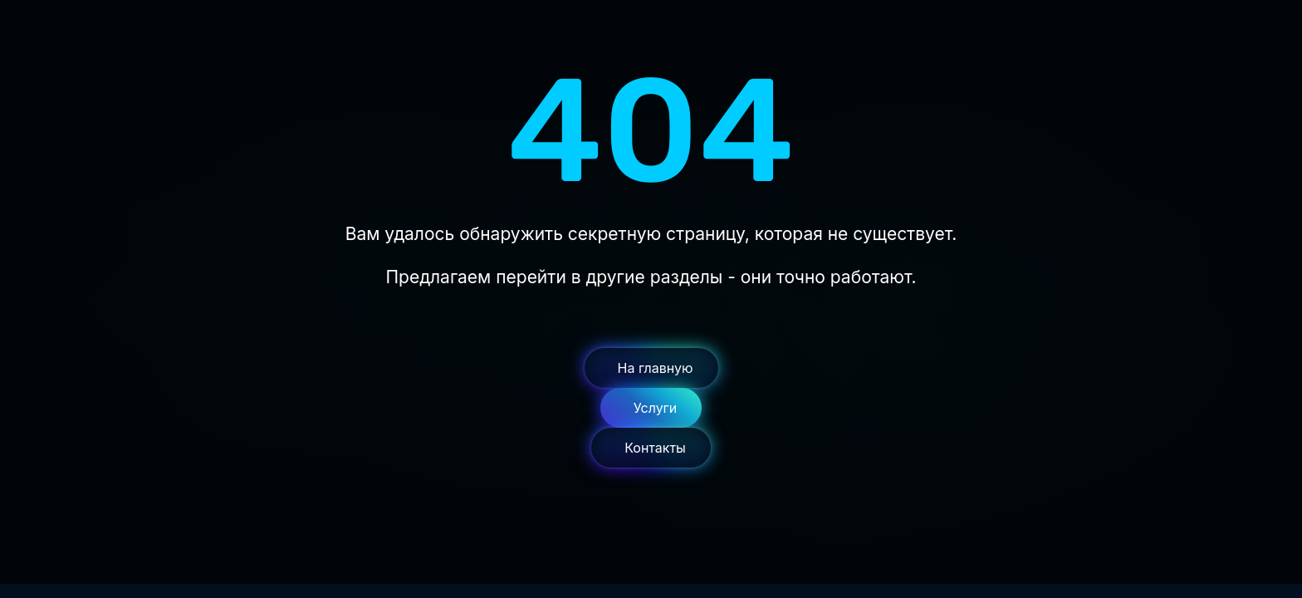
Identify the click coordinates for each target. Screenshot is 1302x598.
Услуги (656, 407)
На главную (655, 368)
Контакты (655, 447)
